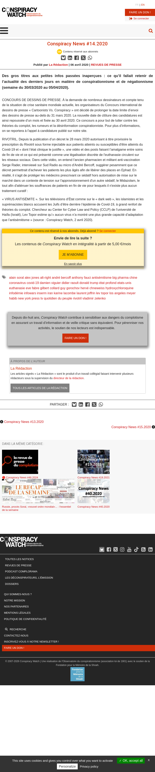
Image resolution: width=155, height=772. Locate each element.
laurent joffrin (85, 293)
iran (50, 293)
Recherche (18, 629)
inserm (42, 293)
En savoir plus (73, 263)
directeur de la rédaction (68, 378)
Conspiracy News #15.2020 (131, 427)
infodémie (16, 293)
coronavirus (17, 283)
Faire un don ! (140, 12)
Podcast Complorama (21, 571)
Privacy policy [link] (89, 766)
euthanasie (17, 288)
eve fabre (32, 288)
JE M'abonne (73, 254)
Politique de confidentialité (25, 619)
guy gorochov (70, 288)
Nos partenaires (16, 606)
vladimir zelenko (94, 298)
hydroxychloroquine (120, 288)
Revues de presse (18, 565)
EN (143, 4)
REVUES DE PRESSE (106, 64)
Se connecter (107, 231)
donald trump (89, 283)
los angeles (117, 293)
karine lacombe (65, 293)
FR (136, 4)
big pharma (120, 277)
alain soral (16, 277)
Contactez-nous (16, 635)
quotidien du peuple (58, 298)
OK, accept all (131, 760)
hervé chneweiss (93, 288)
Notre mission (14, 600)
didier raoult (70, 283)
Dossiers (12, 583)
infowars (30, 293)
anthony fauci (81, 277)
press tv (37, 298)
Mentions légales (17, 612)
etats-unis (124, 283)
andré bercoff (61, 277)
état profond (107, 283)
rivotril (77, 298)
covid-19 (33, 283)
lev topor (102, 293)
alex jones (32, 277)
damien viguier (50, 283)
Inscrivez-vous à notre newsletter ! (31, 641)
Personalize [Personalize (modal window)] (67, 766)
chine (133, 277)
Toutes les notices (19, 559)
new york (24, 298)
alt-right (45, 277)
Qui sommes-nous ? (18, 594)
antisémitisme (102, 277)
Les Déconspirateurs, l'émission (29, 577)
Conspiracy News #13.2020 (24, 422)
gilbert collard (49, 288)
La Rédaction (58, 64)
